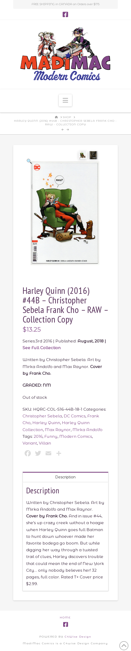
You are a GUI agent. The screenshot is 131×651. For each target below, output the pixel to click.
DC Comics (74, 415)
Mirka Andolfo (87, 429)
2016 (38, 436)
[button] (65, 100)
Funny (50, 436)
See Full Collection (42, 347)
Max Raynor (58, 429)
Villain (45, 443)
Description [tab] (65, 476)
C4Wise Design (78, 636)
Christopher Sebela (42, 415)
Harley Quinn (46, 422)
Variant (30, 443)
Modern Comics (75, 436)
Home (65, 617)
